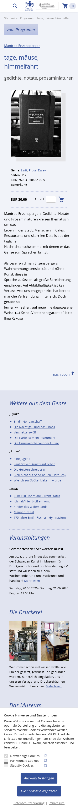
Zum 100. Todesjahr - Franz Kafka (37, 496)
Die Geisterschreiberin (29, 469)
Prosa (33, 170)
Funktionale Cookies (21, 760)
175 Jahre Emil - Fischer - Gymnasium (40, 517)
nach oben (61, 374)
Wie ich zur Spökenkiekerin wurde (37, 480)
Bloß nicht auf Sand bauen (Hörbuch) (40, 475)
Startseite (10, 18)
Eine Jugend (22, 459)
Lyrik (24, 170)
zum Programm (21, 29)
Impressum (56, 803)
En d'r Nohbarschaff (28, 421)
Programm (27, 18)
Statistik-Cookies (19, 765)
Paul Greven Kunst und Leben (34, 464)
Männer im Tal (24, 512)
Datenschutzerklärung (29, 803)
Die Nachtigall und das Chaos (34, 427)
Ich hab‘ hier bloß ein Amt (32, 501)
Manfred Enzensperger (22, 46)
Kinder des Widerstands (30, 507)
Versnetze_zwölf (25, 432)
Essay (42, 170)
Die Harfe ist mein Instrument (34, 438)
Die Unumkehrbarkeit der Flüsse (36, 443)
